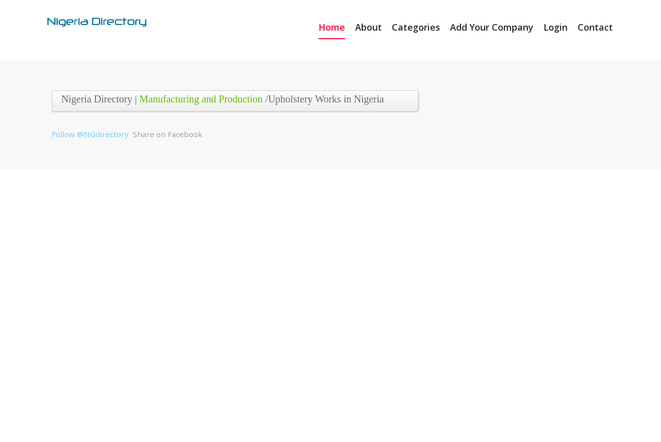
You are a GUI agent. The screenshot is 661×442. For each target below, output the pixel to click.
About (368, 27)
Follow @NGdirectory (90, 134)
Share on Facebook (167, 134)
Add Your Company (491, 27)
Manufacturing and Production (201, 98)
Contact (595, 27)
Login (555, 27)
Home (331, 27)
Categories (416, 27)
